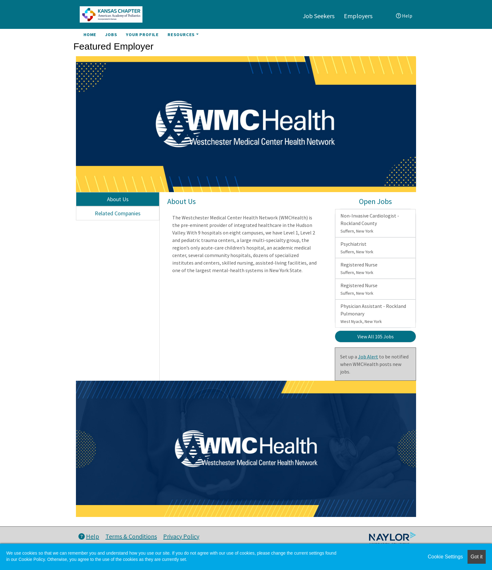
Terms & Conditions (131, 536)
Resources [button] (181, 34)
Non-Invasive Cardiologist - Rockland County (369, 223)
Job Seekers (318, 16)
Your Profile (142, 34)
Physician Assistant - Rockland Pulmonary (373, 313)
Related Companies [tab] (118, 213)
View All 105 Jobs (375, 336)
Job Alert (368, 356)
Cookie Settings (445, 556)
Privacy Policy (181, 536)
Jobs (111, 34)
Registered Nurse (358, 268)
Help (404, 16)
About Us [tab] (118, 199)
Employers (358, 16)
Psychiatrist (356, 248)
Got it (477, 556)
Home (89, 34)
